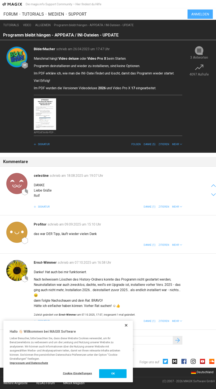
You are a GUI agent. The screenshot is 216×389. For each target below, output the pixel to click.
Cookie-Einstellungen (77, 373)
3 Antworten (199, 57)
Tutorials (33, 14)
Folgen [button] (136, 144)
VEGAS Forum (45, 383)
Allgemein (43, 25)
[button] (177, 144)
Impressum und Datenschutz (29, 363)
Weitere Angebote (15, 383)
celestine (42, 176)
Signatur (43, 144)
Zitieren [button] (163, 144)
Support (77, 14)
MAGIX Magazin (74, 383)
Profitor (40, 224)
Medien (56, 14)
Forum (10, 14)
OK (113, 373)
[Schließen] (126, 325)
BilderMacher (45, 49)
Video (27, 25)
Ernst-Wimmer (46, 263)
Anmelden (200, 14)
